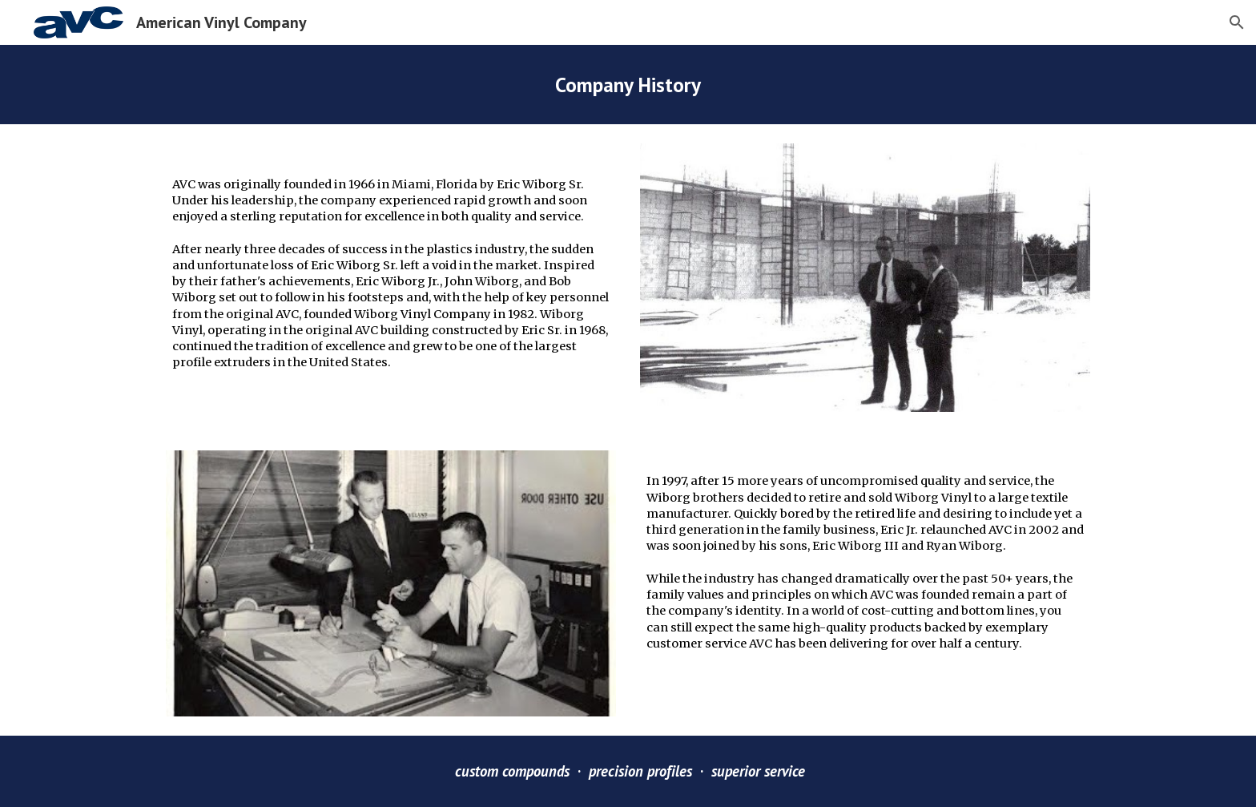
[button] (1237, 22)
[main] (628, 84)
